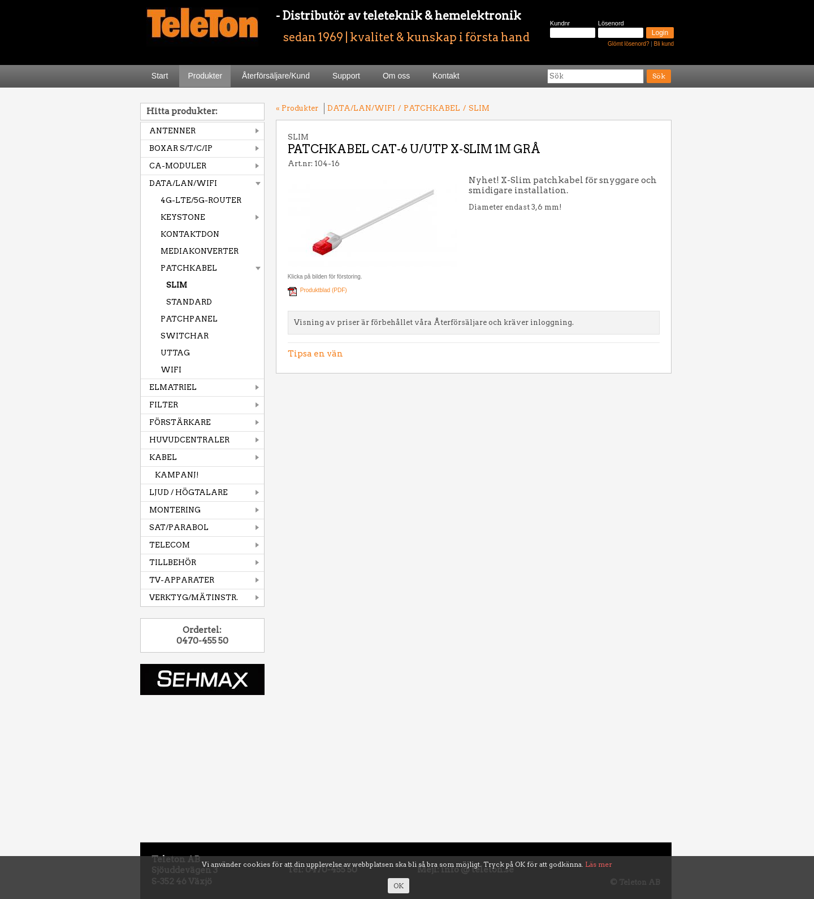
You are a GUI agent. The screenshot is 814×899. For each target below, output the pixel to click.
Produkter (205, 75)
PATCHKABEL (189, 268)
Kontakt (445, 75)
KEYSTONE (183, 217)
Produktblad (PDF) (323, 290)
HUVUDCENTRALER (189, 440)
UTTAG (175, 353)
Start (159, 75)
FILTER (163, 405)
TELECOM (169, 545)
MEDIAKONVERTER (200, 251)
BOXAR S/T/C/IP (181, 148)
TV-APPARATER (181, 580)
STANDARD (189, 302)
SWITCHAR (185, 336)
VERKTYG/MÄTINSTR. (193, 597)
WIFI (171, 370)
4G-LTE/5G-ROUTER (201, 200)
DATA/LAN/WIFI (183, 183)
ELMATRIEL (173, 387)
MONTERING (175, 510)
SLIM (176, 285)
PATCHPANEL (189, 319)
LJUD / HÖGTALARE (188, 492)
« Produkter (297, 108)
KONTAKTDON (190, 234)
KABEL (163, 457)
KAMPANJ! (177, 475)
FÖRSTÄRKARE (180, 422)
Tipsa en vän (315, 354)
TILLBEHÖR (172, 562)
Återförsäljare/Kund (276, 75)
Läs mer (598, 864)
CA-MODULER (177, 166)
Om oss (396, 75)
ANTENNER (172, 131)
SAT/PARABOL (179, 527)
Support (346, 75)
